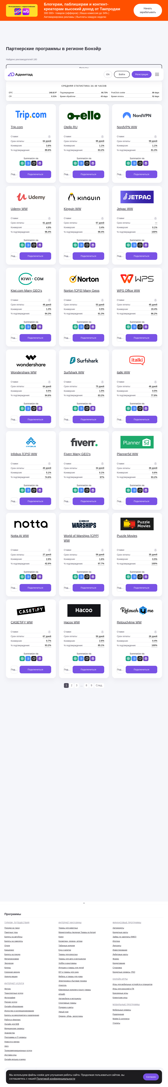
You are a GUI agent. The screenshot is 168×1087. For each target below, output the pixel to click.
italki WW (123, 372)
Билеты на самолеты (13, 941)
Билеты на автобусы (13, 937)
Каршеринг (9, 950)
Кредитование (119, 963)
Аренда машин (11, 976)
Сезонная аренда (12, 972)
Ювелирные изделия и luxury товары (75, 990)
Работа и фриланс (12, 1020)
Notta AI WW (20, 536)
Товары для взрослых (68, 954)
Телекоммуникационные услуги (18, 1050)
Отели (7, 946)
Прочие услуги (10, 1002)
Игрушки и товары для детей (71, 968)
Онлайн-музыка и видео (15, 1059)
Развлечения (118, 1014)
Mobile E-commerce (121, 1019)
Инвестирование (120, 950)
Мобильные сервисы (122, 1010)
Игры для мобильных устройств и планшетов (132, 984)
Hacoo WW (72, 622)
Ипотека (116, 941)
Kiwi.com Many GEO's (26, 290)
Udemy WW (19, 209)
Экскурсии (8, 963)
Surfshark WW (74, 372)
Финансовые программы (127, 923)
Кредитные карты (120, 932)
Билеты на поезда (12, 954)
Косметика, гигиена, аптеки (70, 941)
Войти (122, 30)
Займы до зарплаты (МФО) (124, 937)
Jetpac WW (125, 209)
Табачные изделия (67, 946)
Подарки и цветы (66, 1007)
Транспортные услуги (13, 993)
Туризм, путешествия (16, 923)
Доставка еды (10, 1055)
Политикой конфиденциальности (55, 1078)
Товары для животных (68, 928)
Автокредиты (118, 928)
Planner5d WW (127, 454)
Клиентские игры (120, 998)
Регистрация (141, 30)
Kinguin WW (72, 209)
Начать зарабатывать (148, 10)
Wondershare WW (23, 372)
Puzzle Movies (127, 536)
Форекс (116, 959)
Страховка (117, 968)
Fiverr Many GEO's (77, 454)
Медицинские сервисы (14, 1028)
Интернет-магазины (70, 923)
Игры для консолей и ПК (123, 989)
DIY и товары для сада (69, 972)
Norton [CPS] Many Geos (81, 290)
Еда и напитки (65, 950)
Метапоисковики (11, 959)
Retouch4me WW (129, 622)
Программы (12, 914)
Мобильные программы (126, 1004)
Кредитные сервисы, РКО (124, 972)
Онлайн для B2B (11, 1024)
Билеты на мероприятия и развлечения (21, 1015)
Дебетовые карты (120, 954)
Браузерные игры (120, 993)
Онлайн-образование (13, 1006)
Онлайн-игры (120, 979)
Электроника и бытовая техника (73, 981)
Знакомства (9, 1033)
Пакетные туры (11, 932)
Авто (6, 1046)
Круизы (7, 968)
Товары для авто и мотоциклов (72, 959)
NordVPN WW (127, 127)
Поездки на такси (12, 928)
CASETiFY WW (22, 622)
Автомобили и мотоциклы (70, 998)
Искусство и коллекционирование (19, 1011)
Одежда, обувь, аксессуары (71, 1016)
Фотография (9, 998)
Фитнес (7, 989)
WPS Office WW (128, 290)
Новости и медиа (11, 1042)
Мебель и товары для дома (71, 976)
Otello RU (71, 127)
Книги (61, 937)
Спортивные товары (67, 1003)
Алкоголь (63, 985)
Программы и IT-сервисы (15, 1037)
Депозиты (117, 946)
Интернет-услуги (14, 983)
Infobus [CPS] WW (24, 454)
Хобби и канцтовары (68, 963)
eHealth (62, 994)
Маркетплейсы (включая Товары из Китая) (77, 932)
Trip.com (17, 127)
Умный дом (64, 1012)
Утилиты (116, 1023)
